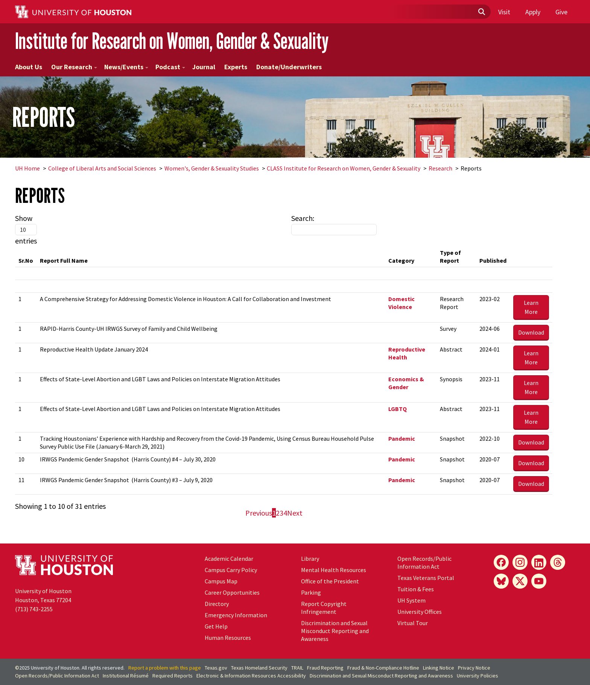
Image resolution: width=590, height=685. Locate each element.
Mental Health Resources (333, 570)
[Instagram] (520, 562)
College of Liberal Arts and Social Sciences (102, 168)
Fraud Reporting (325, 667)
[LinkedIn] (538, 562)
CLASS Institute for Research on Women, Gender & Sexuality (343, 168)
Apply (532, 12)
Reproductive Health (406, 353)
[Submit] (481, 12)
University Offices (419, 611)
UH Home (27, 168)
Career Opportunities (232, 592)
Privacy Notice (474, 667)
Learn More (531, 307)
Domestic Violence (401, 303)
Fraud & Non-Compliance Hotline (383, 667)
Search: (334, 224)
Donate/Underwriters (289, 66)
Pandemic (401, 438)
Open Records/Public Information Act (424, 562)
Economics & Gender (406, 383)
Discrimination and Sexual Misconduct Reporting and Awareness (335, 630)
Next (295, 513)
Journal (203, 66)
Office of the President (330, 581)
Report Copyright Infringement (324, 607)
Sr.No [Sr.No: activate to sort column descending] (25, 260)
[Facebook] (501, 562)
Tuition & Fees (415, 589)
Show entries (26, 229)
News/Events (126, 66)
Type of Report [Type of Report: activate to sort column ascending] (450, 256)
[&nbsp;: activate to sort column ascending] (531, 257)
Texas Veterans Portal (425, 577)
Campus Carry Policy (231, 570)
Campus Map (221, 581)
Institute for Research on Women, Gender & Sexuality (171, 41)
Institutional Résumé (126, 675)
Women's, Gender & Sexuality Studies (211, 168)
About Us (28, 66)
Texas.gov (216, 667)
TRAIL (297, 667)
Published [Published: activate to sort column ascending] (492, 260)
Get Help (216, 626)
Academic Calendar (229, 558)
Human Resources (228, 637)
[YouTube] (538, 581)
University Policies (477, 675)
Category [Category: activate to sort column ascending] (401, 260)
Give (561, 12)
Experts (235, 66)
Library (310, 558)
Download (531, 332)
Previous (258, 513)
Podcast (170, 66)
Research (440, 168)
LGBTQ (397, 409)
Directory (217, 603)
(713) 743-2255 (34, 609)
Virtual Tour (412, 623)
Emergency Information (236, 615)
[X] (520, 581)
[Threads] (557, 562)
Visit (504, 12)
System (411, 600)
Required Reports (172, 675)
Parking (311, 592)
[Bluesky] (501, 581)
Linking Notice (438, 667)
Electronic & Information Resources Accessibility (251, 675)
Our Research (74, 66)
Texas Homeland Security (259, 667)
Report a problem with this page (164, 667)
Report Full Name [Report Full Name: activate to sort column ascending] (64, 260)
